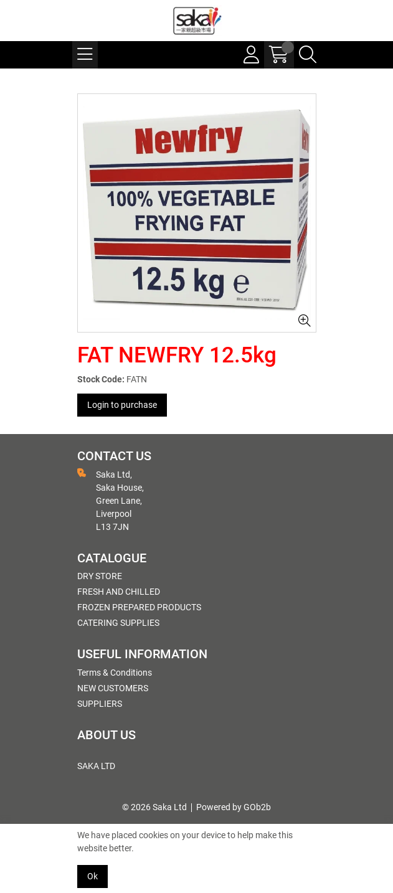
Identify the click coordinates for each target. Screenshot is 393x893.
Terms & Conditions (114, 673)
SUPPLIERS (99, 704)
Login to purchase (122, 405)
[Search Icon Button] (307, 55)
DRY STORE (99, 576)
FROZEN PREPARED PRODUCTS (139, 607)
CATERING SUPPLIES (118, 623)
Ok (92, 876)
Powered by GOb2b (233, 807)
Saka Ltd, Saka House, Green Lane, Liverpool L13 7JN (110, 500)
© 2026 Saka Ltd (154, 807)
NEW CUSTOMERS (112, 688)
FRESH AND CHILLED (118, 592)
